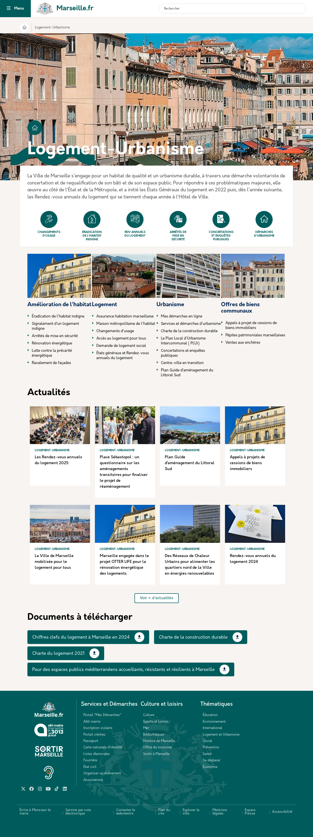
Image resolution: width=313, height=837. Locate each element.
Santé (207, 754)
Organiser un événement (102, 773)
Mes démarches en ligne (181, 316)
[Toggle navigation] (9, 8)
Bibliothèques (153, 734)
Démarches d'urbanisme (264, 224)
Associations (93, 780)
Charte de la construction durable (189, 331)
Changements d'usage (49, 224)
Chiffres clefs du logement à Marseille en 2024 (81, 637)
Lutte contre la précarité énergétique (52, 353)
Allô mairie (91, 721)
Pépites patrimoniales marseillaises (255, 335)
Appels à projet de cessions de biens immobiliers (251, 325)
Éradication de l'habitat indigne (92, 226)
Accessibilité (282, 811)
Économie (210, 767)
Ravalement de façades (51, 363)
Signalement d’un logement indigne (55, 326)
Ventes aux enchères (242, 343)
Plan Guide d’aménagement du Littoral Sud (187, 373)
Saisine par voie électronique (78, 812)
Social (207, 741)
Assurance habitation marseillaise (125, 316)
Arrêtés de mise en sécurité (178, 226)
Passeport (90, 741)
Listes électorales (96, 754)
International (212, 728)
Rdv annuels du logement (134, 224)
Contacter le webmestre (125, 812)
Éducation (210, 715)
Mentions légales (219, 812)
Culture (148, 715)
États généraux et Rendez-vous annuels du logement (122, 356)
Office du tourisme (157, 747)
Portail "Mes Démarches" (102, 715)
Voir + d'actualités (156, 598)
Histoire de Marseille (159, 741)
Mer (146, 728)
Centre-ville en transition (182, 363)
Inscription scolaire (97, 728)
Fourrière (90, 760)
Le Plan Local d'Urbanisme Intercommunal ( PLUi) (183, 341)
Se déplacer (211, 760)
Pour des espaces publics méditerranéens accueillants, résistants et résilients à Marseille (123, 669)
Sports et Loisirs (155, 721)
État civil (89, 767)
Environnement (214, 721)
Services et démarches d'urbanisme (191, 324)
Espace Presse (250, 812)
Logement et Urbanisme (221, 734)
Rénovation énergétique (52, 343)
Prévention (211, 747)
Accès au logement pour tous (121, 338)
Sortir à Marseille (156, 754)
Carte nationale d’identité (102, 747)
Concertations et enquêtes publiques (221, 226)
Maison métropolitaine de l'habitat (125, 324)
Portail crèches (94, 734)
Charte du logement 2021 (58, 653)
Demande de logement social (121, 346)
